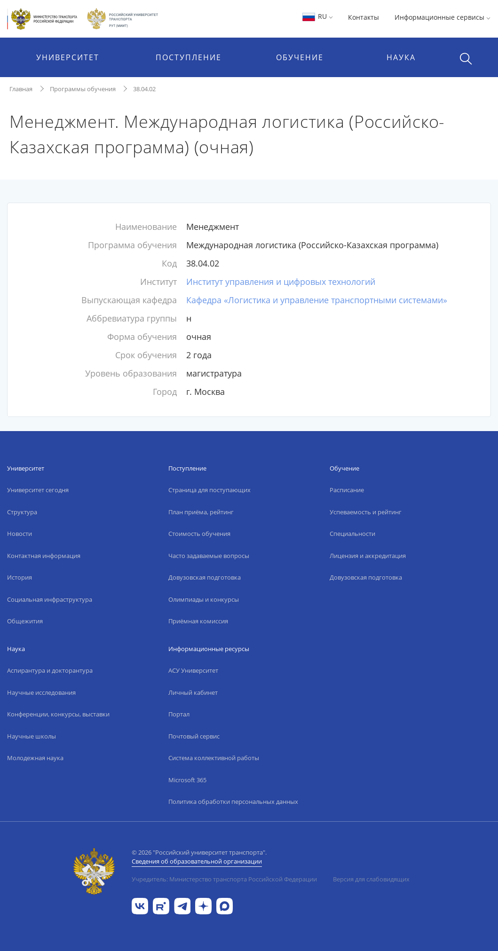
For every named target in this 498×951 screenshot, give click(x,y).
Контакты (363, 17)
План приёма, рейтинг (201, 512)
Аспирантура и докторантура (50, 670)
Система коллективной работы (213, 758)
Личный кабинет (193, 692)
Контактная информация (43, 555)
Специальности (352, 533)
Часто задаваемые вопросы (208, 555)
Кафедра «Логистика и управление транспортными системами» (316, 300)
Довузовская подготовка (204, 577)
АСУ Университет (193, 670)
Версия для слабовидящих (371, 879)
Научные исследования (41, 692)
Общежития (25, 621)
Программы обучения (83, 89)
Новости (19, 533)
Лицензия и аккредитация (368, 555)
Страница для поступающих (209, 490)
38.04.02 (144, 89)
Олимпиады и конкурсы (203, 599)
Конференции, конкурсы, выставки (58, 714)
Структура (22, 512)
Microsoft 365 (187, 780)
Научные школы (31, 736)
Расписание (347, 490)
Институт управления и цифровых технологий (280, 281)
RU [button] (317, 16)
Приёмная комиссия (198, 621)
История (19, 577)
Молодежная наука (35, 758)
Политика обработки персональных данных (233, 801)
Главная (20, 89)
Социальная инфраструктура (49, 599)
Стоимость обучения (199, 533)
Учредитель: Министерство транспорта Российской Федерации (224, 879)
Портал (179, 714)
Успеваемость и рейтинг (366, 512)
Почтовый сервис (194, 736)
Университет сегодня (38, 490)
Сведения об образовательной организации (197, 861)
